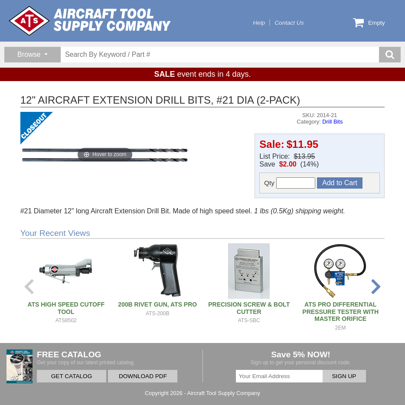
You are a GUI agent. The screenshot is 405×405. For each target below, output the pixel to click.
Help (259, 23)
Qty (289, 183)
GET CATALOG (71, 376)
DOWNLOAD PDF (143, 376)
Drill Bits (332, 121)
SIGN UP (344, 376)
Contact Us (289, 23)
